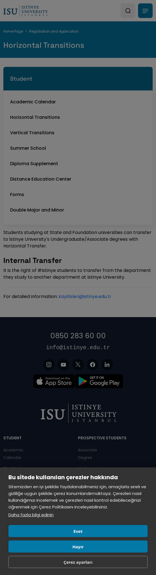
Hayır (78, 546)
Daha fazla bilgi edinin (31, 515)
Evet (78, 531)
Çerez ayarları (78, 562)
